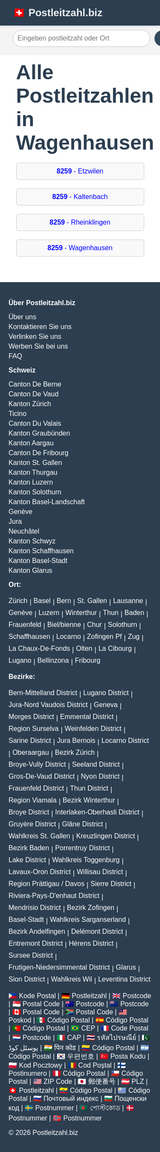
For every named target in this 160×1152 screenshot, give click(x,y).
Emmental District (86, 716)
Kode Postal (37, 995)
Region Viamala (33, 800)
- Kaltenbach (80, 196)
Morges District (31, 716)
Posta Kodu (128, 1056)
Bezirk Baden (29, 848)
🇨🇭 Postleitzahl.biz (57, 12)
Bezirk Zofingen (90, 907)
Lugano (20, 660)
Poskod (20, 1020)
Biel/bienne (64, 624)
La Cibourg (115, 648)
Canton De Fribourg (39, 452)
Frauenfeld (25, 624)
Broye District (29, 812)
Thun (110, 612)
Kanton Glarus (30, 570)
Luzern (48, 612)
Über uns (22, 316)
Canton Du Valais (35, 423)
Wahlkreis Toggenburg (85, 859)
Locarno (68, 636)
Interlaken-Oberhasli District (97, 812)
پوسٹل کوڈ (23, 1047)
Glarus (126, 967)
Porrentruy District (82, 848)
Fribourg (88, 660)
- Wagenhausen (79, 247)
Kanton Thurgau (33, 472)
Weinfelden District (93, 728)
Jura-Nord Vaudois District (48, 704)
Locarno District (125, 740)
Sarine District (30, 740)
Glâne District (82, 824)
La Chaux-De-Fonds (39, 648)
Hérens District (91, 943)
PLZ (137, 1081)
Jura (15, 521)
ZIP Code (58, 1081)
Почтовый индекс (71, 1098)
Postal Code (41, 1004)
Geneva (106, 704)
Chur (94, 624)
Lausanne (128, 600)
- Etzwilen (80, 171)
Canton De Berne (35, 384)
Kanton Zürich (30, 403)
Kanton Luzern (31, 482)
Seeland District (96, 764)
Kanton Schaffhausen (41, 550)
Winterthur (81, 612)
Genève (20, 511)
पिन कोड (65, 1047)
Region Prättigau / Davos (46, 883)
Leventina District (124, 979)
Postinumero (28, 1073)
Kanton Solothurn (35, 492)
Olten (84, 648)
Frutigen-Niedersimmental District (59, 967)
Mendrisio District (35, 907)
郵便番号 (102, 1081)
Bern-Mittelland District (43, 692)
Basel (42, 600)
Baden (134, 612)
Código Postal (68, 1020)
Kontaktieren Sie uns (40, 326)
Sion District (27, 979)
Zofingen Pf (104, 636)
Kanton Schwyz (32, 541)
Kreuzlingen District (105, 836)
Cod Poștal (94, 1065)
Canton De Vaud (33, 394)
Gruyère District (32, 824)
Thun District (89, 788)
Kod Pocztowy (40, 1065)
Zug (134, 636)
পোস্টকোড (105, 1108)
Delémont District (97, 931)
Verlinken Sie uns (35, 336)
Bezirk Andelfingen (37, 931)
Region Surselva (33, 728)
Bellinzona (53, 660)
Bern (64, 600)
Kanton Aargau (31, 443)
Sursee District (31, 955)
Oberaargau (30, 752)
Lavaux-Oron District (40, 871)
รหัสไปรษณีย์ (116, 1037)
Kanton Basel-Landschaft (47, 501)
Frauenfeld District (36, 788)
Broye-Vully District (37, 764)
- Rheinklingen (79, 222)
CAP (74, 1037)
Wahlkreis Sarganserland (88, 919)
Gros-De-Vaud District (42, 776)
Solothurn (122, 624)
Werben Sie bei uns (38, 346)
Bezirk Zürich (75, 752)
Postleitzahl (89, 995)
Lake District (27, 859)
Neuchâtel (24, 531)
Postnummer (54, 1108)
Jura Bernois (76, 740)
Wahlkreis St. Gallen (39, 836)
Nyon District (100, 776)
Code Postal (129, 1028)
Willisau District (100, 871)
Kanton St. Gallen (35, 462)
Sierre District (110, 883)
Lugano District (106, 692)
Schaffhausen (29, 636)
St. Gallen (92, 600)
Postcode (137, 995)
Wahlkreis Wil (71, 979)
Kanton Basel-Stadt (38, 560)
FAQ (15, 356)
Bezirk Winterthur (89, 800)
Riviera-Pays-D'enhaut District (54, 895)
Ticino (17, 413)
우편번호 (80, 1056)
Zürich (18, 600)
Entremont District (36, 943)
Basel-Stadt (26, 919)
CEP (88, 1028)
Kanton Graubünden (39, 433)
